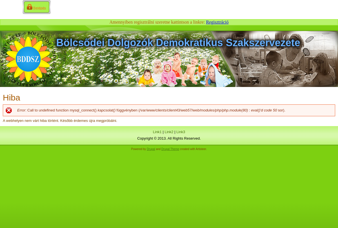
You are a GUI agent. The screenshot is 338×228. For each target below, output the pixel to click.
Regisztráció (217, 22)
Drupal (151, 149)
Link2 (168, 132)
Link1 (157, 132)
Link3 (180, 132)
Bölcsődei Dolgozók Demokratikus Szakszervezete (178, 42)
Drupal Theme (170, 149)
